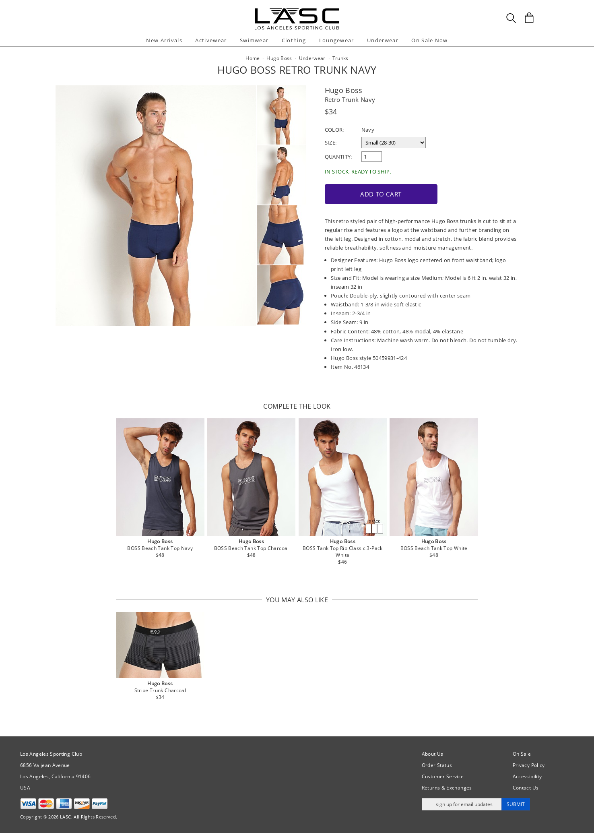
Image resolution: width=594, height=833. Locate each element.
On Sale (522, 753)
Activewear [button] (211, 40)
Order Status (437, 765)
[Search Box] (511, 18)
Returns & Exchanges (447, 787)
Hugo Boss (344, 90)
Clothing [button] (294, 40)
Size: (331, 142)
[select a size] (393, 142)
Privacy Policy (529, 765)
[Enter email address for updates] (462, 804)
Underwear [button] (382, 40)
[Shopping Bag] (529, 17)
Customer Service (443, 776)
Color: (334, 129)
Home (252, 58)
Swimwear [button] (254, 40)
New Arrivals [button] (164, 40)
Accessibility (527, 776)
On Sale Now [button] (429, 40)
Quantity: (338, 156)
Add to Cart (381, 194)
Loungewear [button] (336, 40)
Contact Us (526, 787)
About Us (432, 753)
